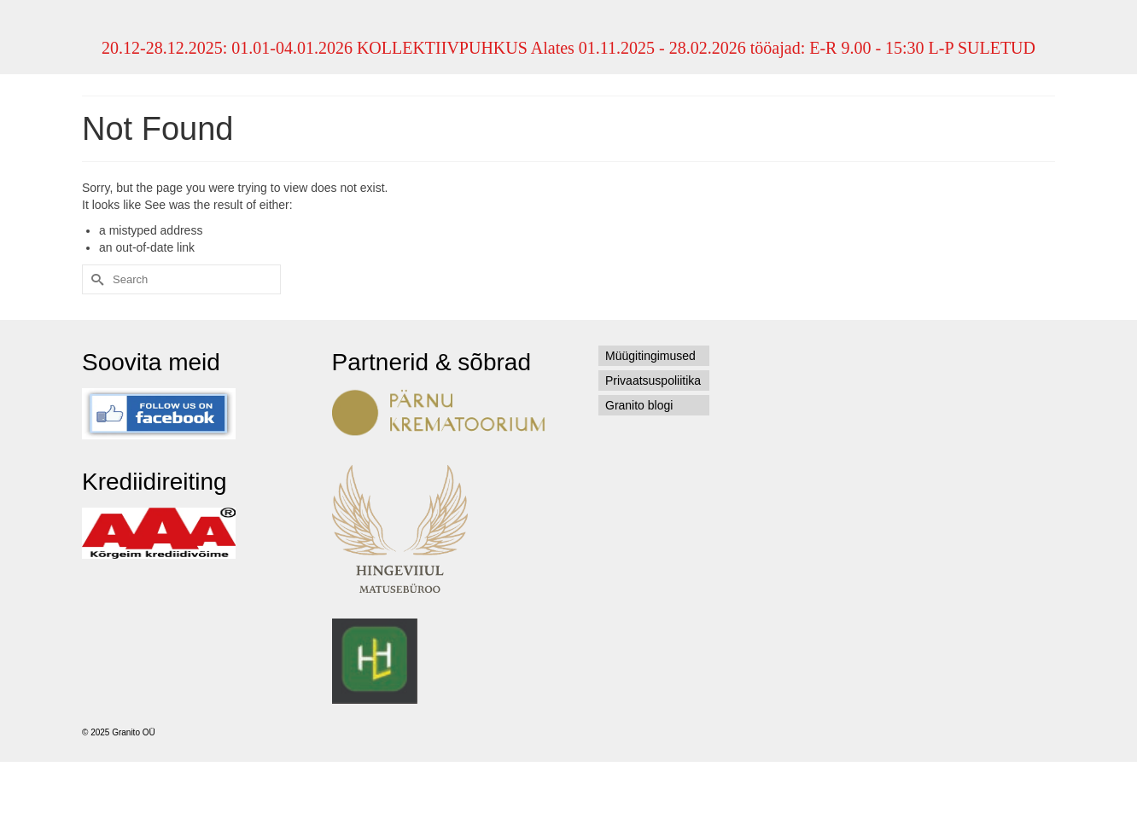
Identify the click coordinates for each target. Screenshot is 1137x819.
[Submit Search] (95, 279)
